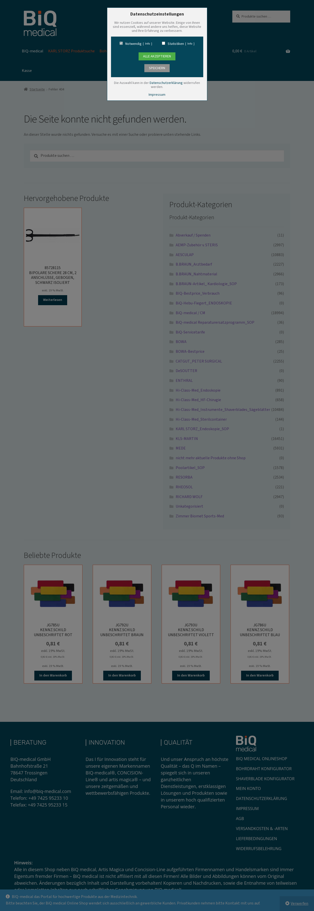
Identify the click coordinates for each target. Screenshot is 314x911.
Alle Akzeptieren (157, 56)
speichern (157, 68)
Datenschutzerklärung (166, 82)
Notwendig (133, 44)
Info (147, 44)
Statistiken (176, 44)
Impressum (157, 94)
